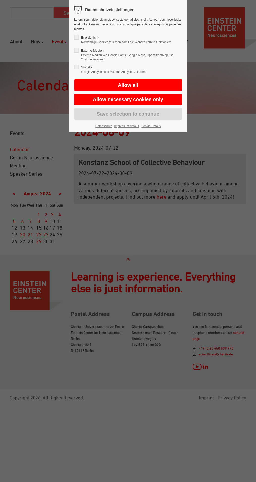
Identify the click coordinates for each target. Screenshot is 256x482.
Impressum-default (126, 126)
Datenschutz (103, 126)
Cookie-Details (151, 126)
